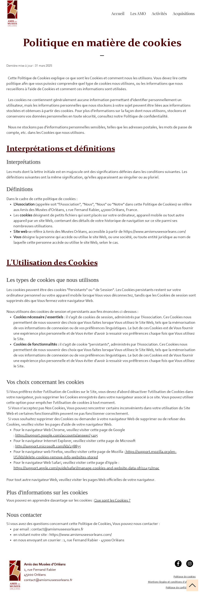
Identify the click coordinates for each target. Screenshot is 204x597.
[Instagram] (189, 563)
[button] (159, 13)
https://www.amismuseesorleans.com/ (155, 232)
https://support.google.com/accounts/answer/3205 (56, 435)
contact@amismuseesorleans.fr (57, 529)
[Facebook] (178, 563)
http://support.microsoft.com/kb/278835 (48, 446)
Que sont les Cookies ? (112, 501)
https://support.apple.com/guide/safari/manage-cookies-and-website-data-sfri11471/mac (86, 468)
